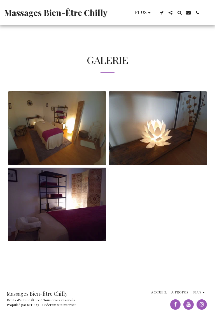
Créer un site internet (59, 304)
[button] (161, 12)
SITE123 (33, 304)
